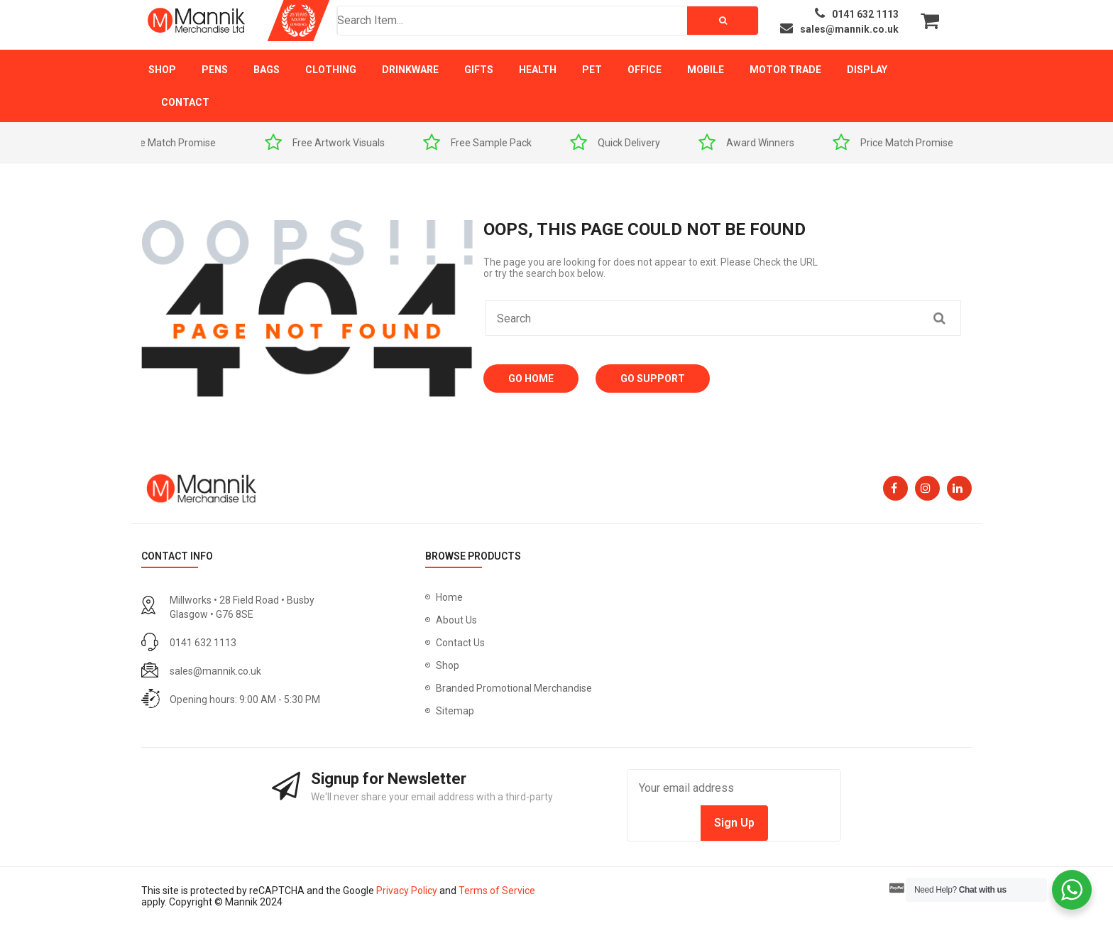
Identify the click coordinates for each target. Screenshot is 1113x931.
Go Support (652, 378)
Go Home (531, 378)
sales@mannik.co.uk (215, 671)
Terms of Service (497, 890)
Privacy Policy (406, 890)
